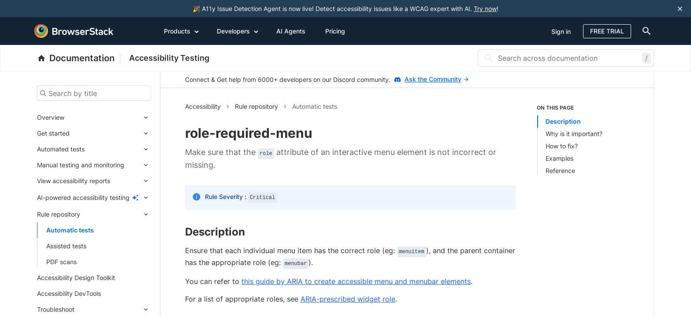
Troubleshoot (55, 309)
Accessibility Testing (169, 58)
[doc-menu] (644, 31)
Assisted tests (66, 246)
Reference (560, 170)
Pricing (335, 31)
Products (181, 30)
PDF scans (61, 261)
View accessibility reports (73, 180)
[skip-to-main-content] (36, 9)
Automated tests (61, 149)
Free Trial (607, 31)
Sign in (561, 31)
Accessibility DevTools (69, 293)
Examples (559, 158)
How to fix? (562, 146)
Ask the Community (436, 79)
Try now (485, 8)
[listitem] (583, 139)
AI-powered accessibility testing (83, 197)
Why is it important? (574, 133)
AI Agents (290, 31)
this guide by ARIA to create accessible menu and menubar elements (356, 281)
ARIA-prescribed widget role (348, 299)
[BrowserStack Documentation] (78, 58)
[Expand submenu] (107, 117)
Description (563, 121)
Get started (53, 133)
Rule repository (58, 214)
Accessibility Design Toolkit (76, 277)
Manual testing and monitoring (80, 165)
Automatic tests (70, 230)
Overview (50, 117)
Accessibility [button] (203, 106)
